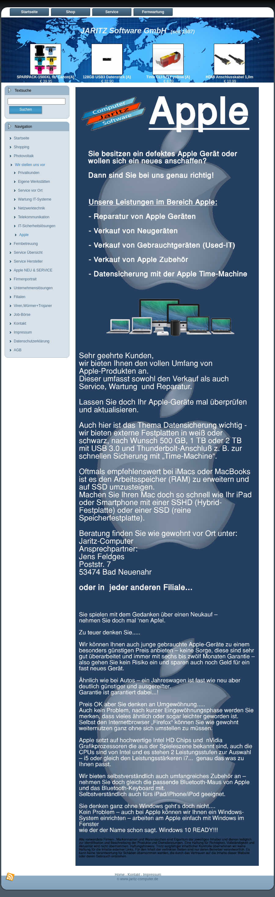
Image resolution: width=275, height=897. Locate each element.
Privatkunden (28, 173)
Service (112, 12)
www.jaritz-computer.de (139, 879)
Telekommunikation (34, 217)
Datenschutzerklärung (32, 341)
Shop (70, 12)
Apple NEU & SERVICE (33, 270)
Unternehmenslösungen (33, 288)
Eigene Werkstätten (34, 181)
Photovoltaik (24, 156)
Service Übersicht (28, 252)
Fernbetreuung (26, 244)
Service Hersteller (28, 261)
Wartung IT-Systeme (34, 199)
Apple (24, 235)
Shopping (21, 147)
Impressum (23, 332)
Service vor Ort (30, 190)
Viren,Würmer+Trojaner (33, 306)
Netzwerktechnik (31, 208)
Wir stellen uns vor (30, 165)
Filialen (19, 297)
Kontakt (20, 323)
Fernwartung (153, 12)
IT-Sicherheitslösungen (36, 226)
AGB (17, 350)
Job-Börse (22, 314)
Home (120, 875)
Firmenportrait (25, 279)
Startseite (29, 12)
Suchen (26, 109)
